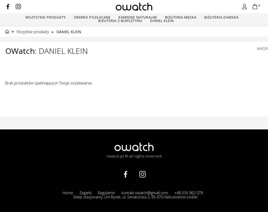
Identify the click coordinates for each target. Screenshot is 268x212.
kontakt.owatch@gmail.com (144, 193)
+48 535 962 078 (188, 193)
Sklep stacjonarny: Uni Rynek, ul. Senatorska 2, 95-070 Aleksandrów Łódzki (135, 197)
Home (68, 193)
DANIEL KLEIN (162, 20)
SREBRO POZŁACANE (92, 17)
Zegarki (85, 193)
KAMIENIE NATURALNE (138, 17)
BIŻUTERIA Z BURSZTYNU (120, 20)
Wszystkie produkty (45, 17)
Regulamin (106, 193)
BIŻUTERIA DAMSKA (221, 17)
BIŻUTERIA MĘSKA (181, 17)
